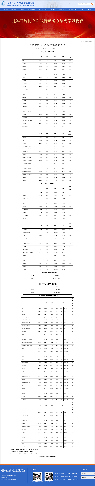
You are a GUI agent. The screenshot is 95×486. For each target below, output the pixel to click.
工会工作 (90, 9)
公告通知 (90, 41)
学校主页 (68, 3)
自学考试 (82, 9)
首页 (86, 41)
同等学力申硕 (62, 9)
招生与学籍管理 (31, 9)
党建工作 (22, 9)
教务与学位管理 (43, 9)
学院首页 (5, 9)
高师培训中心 (72, 9)
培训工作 (53, 9)
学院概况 (13, 9)
